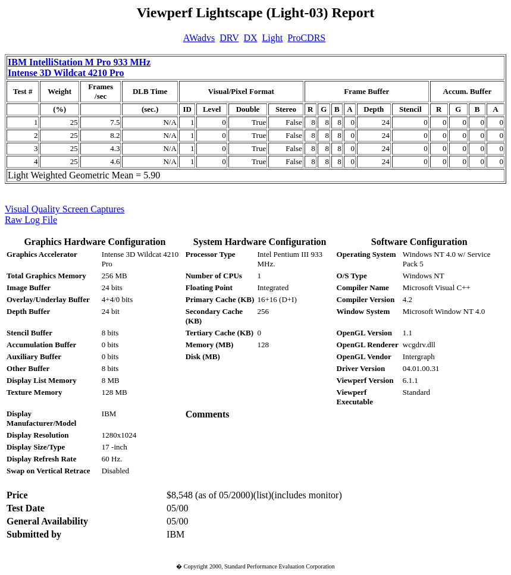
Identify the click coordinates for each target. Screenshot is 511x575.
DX (250, 38)
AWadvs (199, 38)
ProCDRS (306, 38)
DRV (229, 38)
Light (272, 38)
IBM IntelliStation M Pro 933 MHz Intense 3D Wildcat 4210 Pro (79, 67)
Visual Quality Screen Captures (64, 209)
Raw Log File (31, 220)
